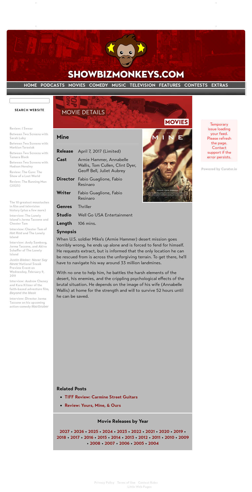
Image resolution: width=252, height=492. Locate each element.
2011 (156, 437)
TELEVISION (142, 85)
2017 (75, 437)
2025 (93, 431)
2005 (139, 443)
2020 (164, 431)
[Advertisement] (126, 14)
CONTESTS (196, 85)
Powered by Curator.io (219, 169)
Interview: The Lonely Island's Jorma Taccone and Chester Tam (29, 220)
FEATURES (170, 85)
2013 (129, 437)
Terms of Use (126, 483)
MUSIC (119, 85)
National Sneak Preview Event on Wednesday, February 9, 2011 (28, 268)
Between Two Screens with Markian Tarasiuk (29, 145)
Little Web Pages (139, 487)
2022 (136, 431)
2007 (110, 443)
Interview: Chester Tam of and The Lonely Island (28, 233)
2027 (65, 431)
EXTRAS (219, 85)
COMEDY (98, 85)
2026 (79, 431)
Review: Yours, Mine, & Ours (93, 405)
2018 (61, 437)
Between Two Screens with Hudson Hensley (29, 164)
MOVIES (76, 85)
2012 (143, 437)
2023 (122, 431)
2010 (169, 437)
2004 (153, 443)
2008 (95, 443)
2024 (107, 431)
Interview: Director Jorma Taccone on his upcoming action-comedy (29, 303)
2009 (183, 437)
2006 (124, 443)
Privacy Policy (104, 483)
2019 (178, 431)
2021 (150, 431)
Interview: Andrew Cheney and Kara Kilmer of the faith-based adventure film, (29, 287)
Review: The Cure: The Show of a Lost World (26, 174)
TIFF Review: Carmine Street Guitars (101, 397)
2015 (102, 437)
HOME (30, 85)
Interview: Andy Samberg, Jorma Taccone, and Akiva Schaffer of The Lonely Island (28, 248)
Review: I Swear (21, 129)
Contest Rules (148, 483)
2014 (116, 437)
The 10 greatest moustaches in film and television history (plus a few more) (29, 206)
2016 (88, 437)
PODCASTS (53, 85)
